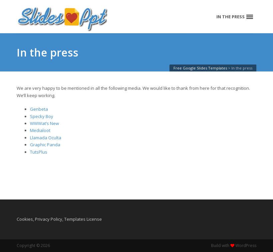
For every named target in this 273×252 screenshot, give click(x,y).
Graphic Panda (45, 145)
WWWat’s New (44, 123)
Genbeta (39, 109)
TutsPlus (38, 152)
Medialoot (40, 130)
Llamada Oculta (45, 138)
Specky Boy (41, 116)
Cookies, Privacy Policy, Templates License (59, 219)
